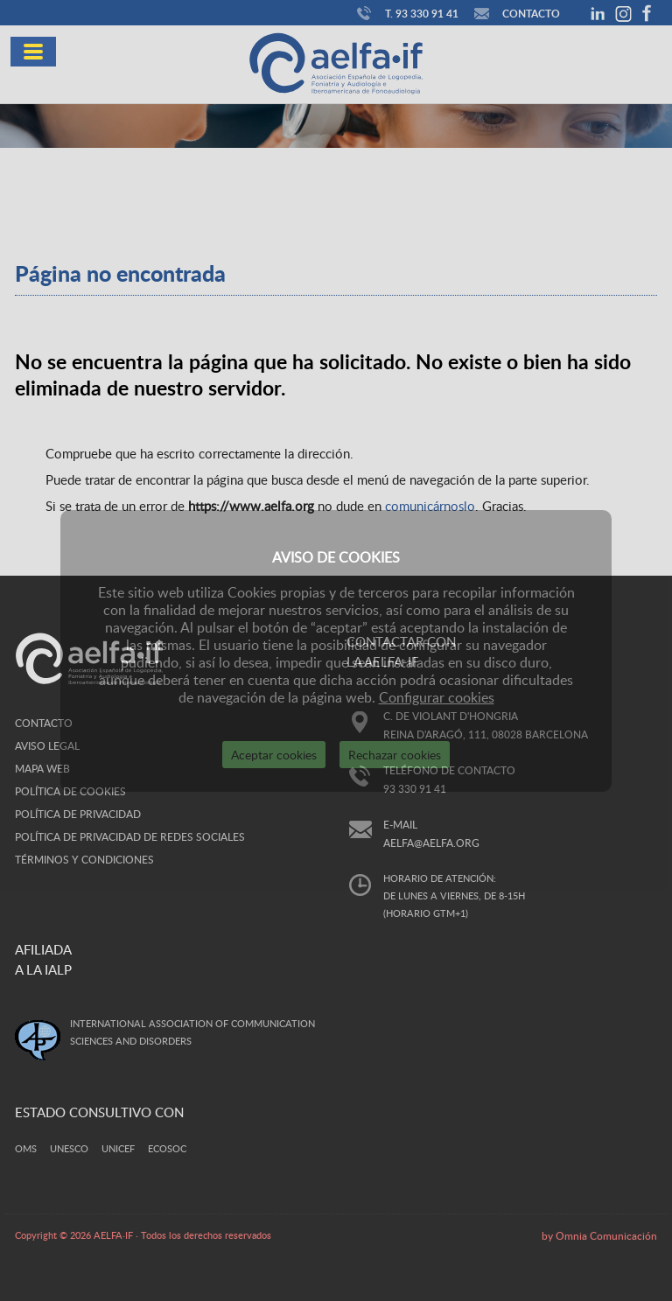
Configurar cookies (436, 697)
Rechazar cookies (394, 754)
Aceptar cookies (274, 754)
